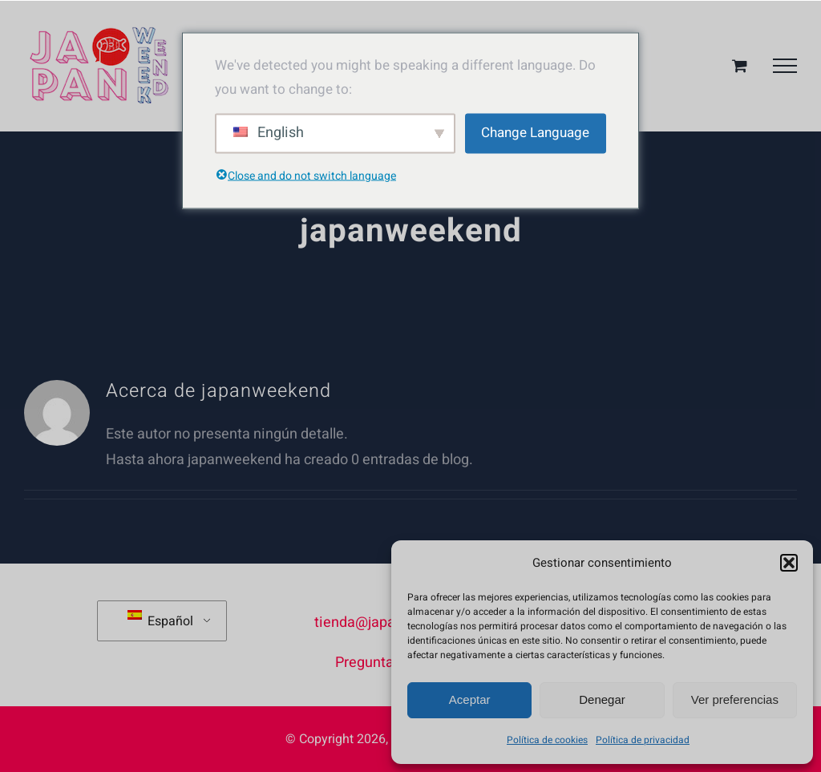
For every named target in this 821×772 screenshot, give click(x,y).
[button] (789, 563)
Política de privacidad (643, 740)
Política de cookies (547, 740)
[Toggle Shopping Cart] (739, 65)
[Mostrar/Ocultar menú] (785, 66)
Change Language (535, 133)
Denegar (602, 699)
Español (160, 620)
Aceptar (470, 699)
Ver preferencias (735, 699)
